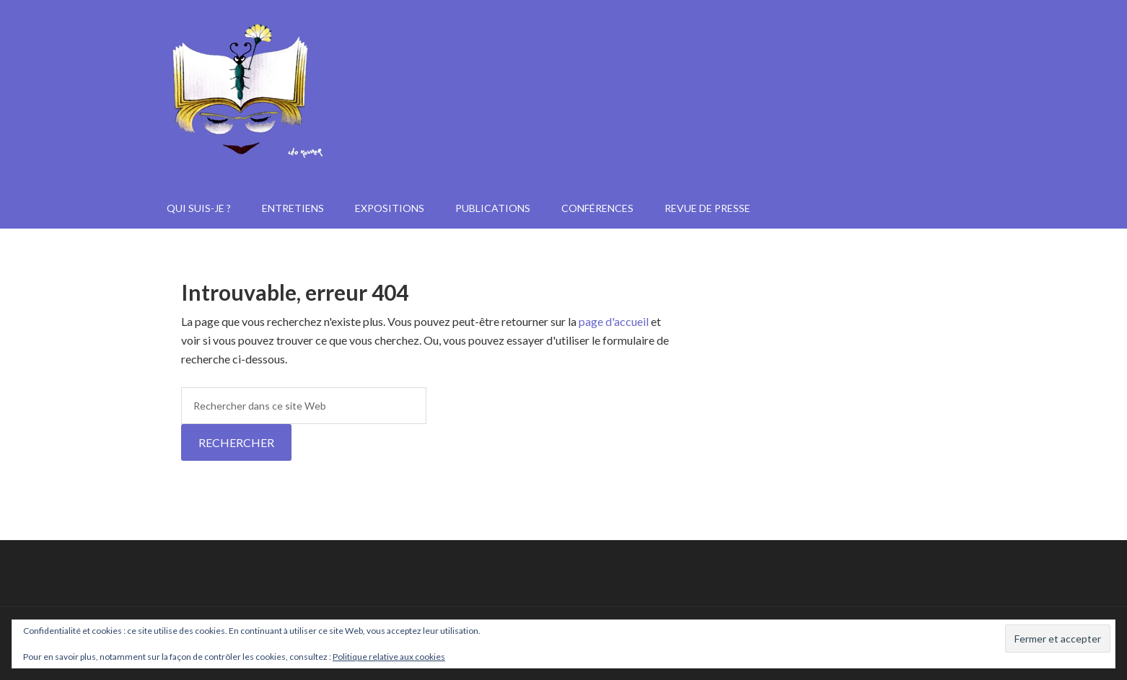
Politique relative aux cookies (389, 656)
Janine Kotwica (563, 122)
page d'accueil (614, 321)
